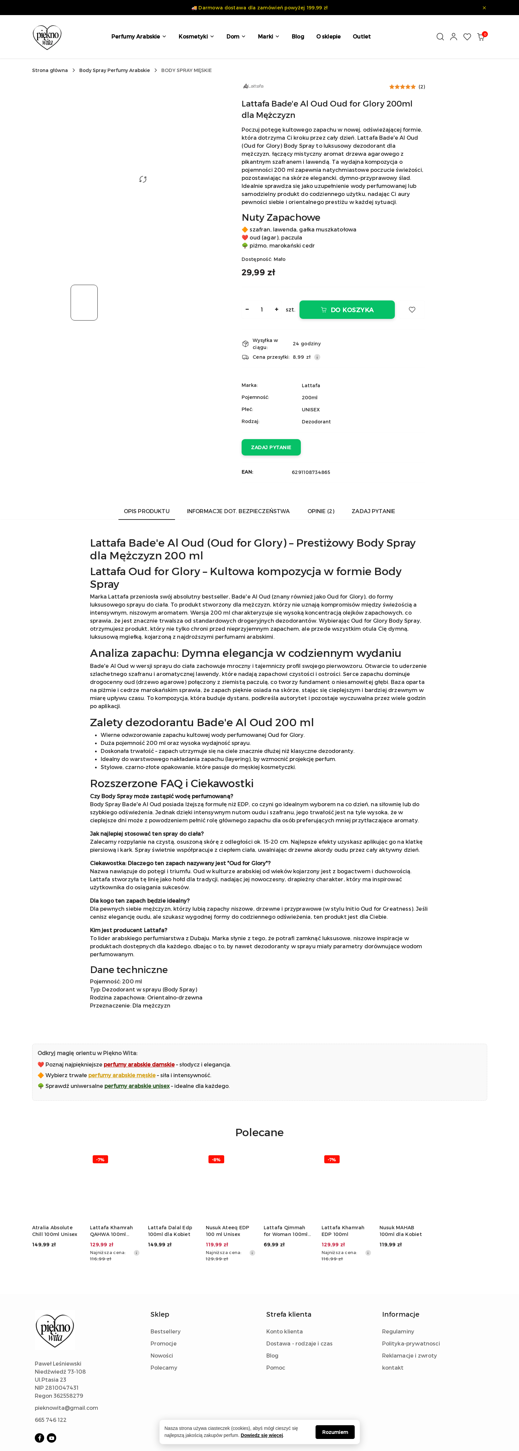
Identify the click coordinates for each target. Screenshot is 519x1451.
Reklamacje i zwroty (409, 1355)
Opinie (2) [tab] (321, 511)
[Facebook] (39, 1438)
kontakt (393, 1367)
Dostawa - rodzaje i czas (299, 1343)
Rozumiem (335, 1432)
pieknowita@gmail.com (66, 1407)
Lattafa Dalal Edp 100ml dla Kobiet (170, 1231)
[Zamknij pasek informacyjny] (484, 8)
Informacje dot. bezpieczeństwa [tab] (238, 511)
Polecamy (164, 1367)
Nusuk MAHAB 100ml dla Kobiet (400, 1231)
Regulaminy (398, 1331)
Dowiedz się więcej (262, 1435)
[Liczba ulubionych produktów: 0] (467, 37)
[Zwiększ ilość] (276, 310)
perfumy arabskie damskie (139, 1064)
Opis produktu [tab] (147, 511)
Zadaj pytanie (271, 447)
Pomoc (275, 1367)
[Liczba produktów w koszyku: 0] (480, 37)
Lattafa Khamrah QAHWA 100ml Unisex (111, 1231)
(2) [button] (422, 86)
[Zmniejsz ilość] (247, 310)
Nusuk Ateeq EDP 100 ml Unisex (228, 1231)
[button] (139, 36)
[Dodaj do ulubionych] (412, 309)
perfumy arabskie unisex (137, 1086)
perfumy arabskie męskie (122, 1075)
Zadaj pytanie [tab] (373, 511)
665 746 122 (51, 1420)
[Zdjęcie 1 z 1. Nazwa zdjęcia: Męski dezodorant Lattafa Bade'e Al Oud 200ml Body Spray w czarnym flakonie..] (84, 303)
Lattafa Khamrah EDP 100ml (343, 1231)
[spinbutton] (261, 310)
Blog (272, 1355)
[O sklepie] (328, 36)
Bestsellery (166, 1331)
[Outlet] (361, 36)
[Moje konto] (453, 37)
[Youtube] (51, 1438)
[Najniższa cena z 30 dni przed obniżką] (136, 1252)
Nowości (162, 1355)
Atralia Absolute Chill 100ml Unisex (55, 1231)
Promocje (164, 1343)
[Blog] (298, 36)
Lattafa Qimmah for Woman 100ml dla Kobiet (286, 1231)
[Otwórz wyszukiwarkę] (440, 37)
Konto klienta (284, 1331)
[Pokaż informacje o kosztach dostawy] (317, 357)
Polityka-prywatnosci (411, 1343)
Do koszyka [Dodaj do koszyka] (347, 309)
